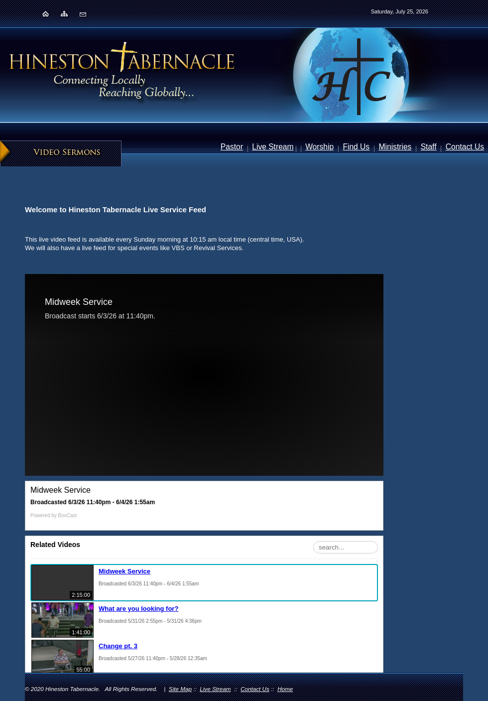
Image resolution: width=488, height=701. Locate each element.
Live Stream (272, 146)
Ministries (395, 146)
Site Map (180, 689)
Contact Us (465, 146)
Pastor (232, 146)
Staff (429, 146)
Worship (319, 146)
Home (285, 689)
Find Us (356, 146)
